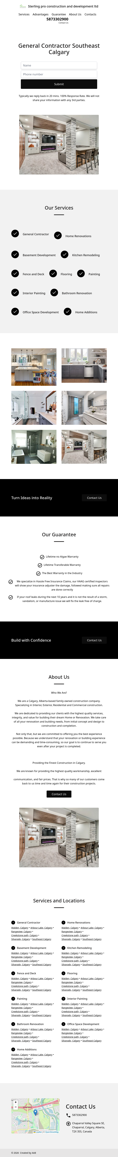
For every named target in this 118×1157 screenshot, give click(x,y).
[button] (35, 1112)
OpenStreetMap (52, 1132)
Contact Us (94, 498)
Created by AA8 (28, 1152)
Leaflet (38, 1132)
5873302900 (79, 1115)
